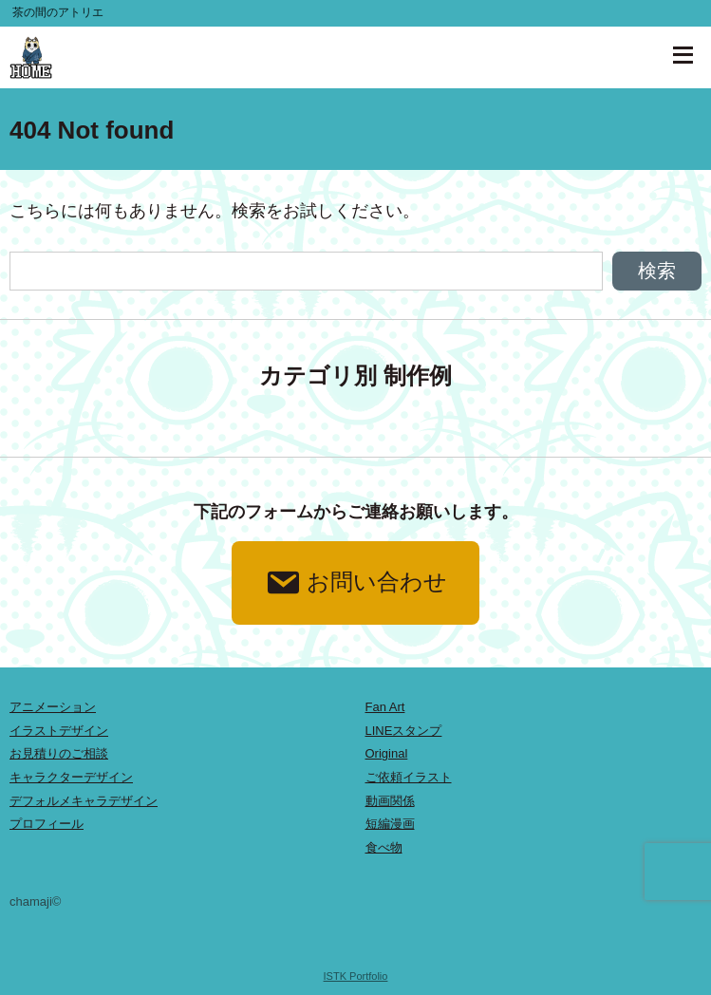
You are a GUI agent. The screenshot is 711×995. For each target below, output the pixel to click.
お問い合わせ (355, 583)
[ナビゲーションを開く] (682, 55)
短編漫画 (390, 824)
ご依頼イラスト (408, 777)
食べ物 (383, 847)
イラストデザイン (58, 730)
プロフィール (46, 824)
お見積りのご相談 (58, 753)
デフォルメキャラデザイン (83, 801)
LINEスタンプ (403, 730)
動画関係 (390, 801)
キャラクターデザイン (71, 777)
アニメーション (52, 707)
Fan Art (385, 707)
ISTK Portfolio (356, 976)
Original (386, 753)
